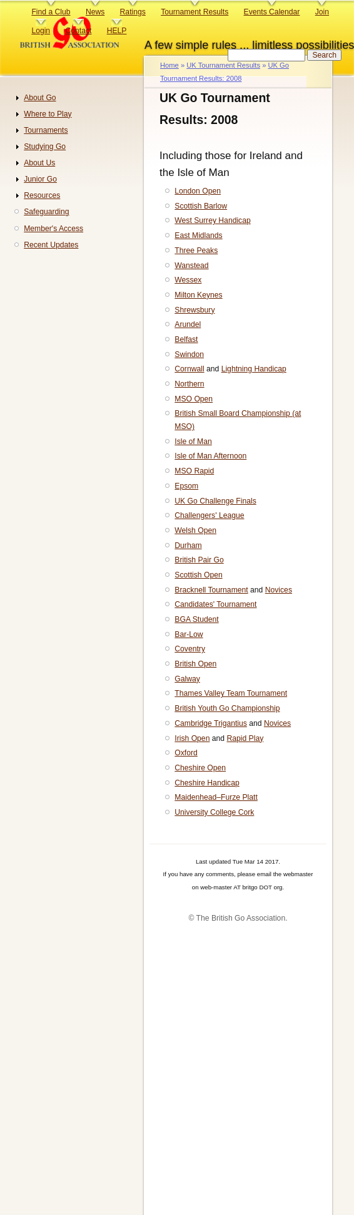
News (95, 12)
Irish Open (192, 738)
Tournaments (46, 130)
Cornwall (189, 368)
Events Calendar (272, 12)
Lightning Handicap (253, 368)
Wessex (187, 280)
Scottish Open (198, 575)
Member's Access (53, 228)
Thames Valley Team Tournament (230, 693)
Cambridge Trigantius (210, 723)
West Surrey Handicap (212, 220)
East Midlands (198, 235)
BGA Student (196, 619)
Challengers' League (209, 515)
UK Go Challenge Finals (215, 501)
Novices (278, 590)
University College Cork (214, 812)
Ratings (133, 12)
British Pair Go (198, 560)
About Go (40, 97)
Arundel (187, 324)
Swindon (189, 354)
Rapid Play (244, 738)
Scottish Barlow (200, 206)
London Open (197, 191)
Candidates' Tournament (215, 604)
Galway (187, 679)
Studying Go (45, 146)
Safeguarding (46, 211)
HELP (117, 30)
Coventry (189, 648)
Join (322, 12)
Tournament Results (194, 12)
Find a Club (50, 12)
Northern (189, 384)
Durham (187, 545)
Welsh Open (195, 530)
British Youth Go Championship (227, 708)
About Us (39, 162)
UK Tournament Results (223, 65)
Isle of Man (192, 441)
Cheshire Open (200, 767)
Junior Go (40, 179)
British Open (195, 663)
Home (169, 65)
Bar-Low (188, 634)
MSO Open (193, 399)
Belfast (186, 339)
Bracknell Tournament (211, 590)
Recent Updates (51, 244)
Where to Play (47, 114)
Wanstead (191, 265)
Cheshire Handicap (206, 782)
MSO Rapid (194, 471)
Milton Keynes (198, 295)
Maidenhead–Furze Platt (215, 797)
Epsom (186, 486)
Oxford (185, 752)
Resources (42, 195)
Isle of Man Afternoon (210, 456)
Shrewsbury (194, 310)
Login (40, 30)
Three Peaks (196, 250)
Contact (78, 30)
